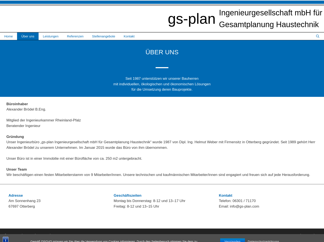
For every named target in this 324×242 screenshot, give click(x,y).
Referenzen (75, 36)
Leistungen (50, 36)
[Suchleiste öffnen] (317, 36)
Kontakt (129, 36)
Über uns (27, 36)
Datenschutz (311, 235)
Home (8, 36)
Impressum (292, 235)
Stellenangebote (103, 36)
